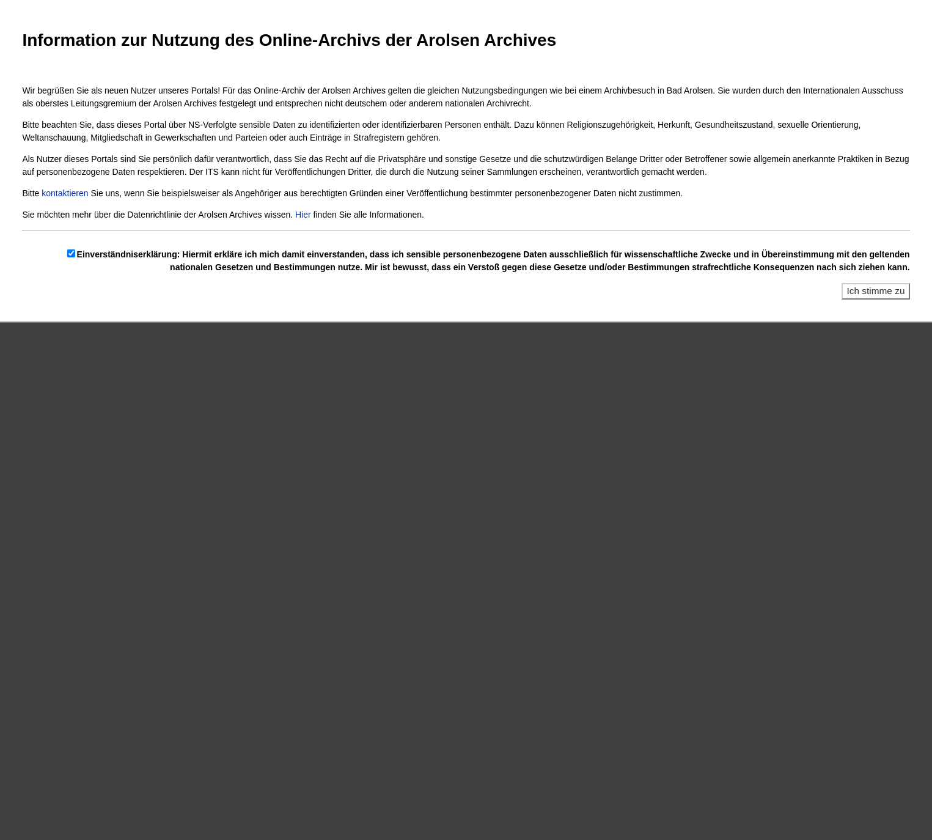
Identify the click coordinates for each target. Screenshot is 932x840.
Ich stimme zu (876, 291)
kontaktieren (65, 193)
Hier (303, 214)
